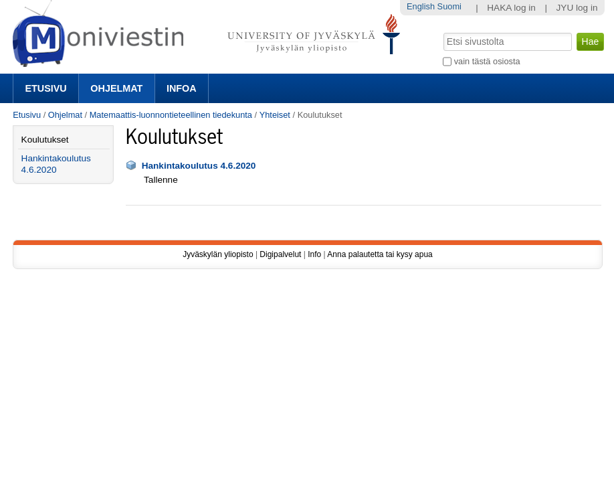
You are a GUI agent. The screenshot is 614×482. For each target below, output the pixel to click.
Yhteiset (275, 115)
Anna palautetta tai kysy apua (379, 254)
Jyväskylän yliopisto (218, 254)
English (421, 6)
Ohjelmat (116, 88)
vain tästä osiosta (487, 61)
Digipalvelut (280, 254)
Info (314, 254)
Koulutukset (45, 140)
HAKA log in (511, 8)
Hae (442, 31)
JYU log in (577, 8)
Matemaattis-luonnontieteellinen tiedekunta (171, 115)
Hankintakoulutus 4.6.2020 (199, 166)
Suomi (449, 6)
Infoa (182, 88)
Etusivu (45, 88)
